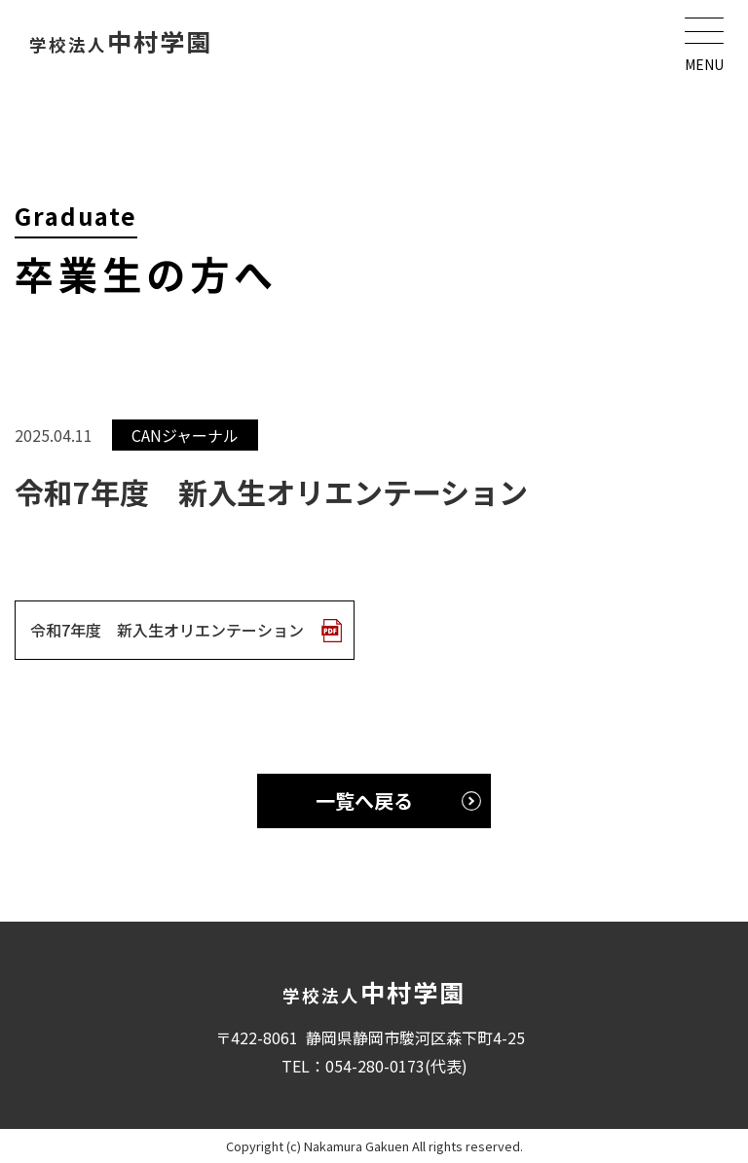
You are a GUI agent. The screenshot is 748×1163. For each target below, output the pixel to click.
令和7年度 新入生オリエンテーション (167, 629)
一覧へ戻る (364, 800)
